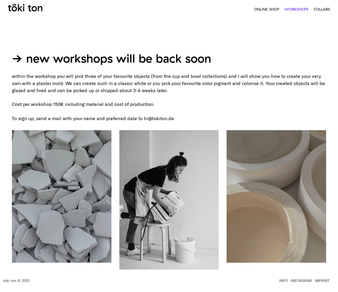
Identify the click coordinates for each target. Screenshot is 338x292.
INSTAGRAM (301, 280)
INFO (283, 280)
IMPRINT (322, 280)
